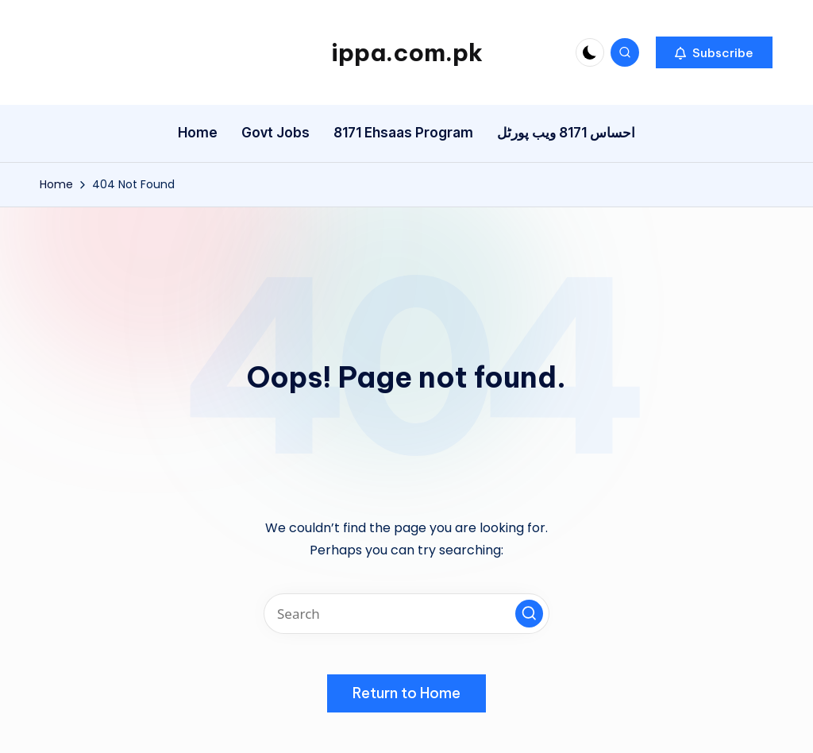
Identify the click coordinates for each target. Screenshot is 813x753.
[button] (714, 52)
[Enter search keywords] (406, 613)
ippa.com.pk (407, 52)
